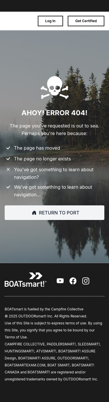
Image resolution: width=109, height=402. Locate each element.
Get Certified (86, 21)
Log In (50, 21)
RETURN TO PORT (54, 212)
